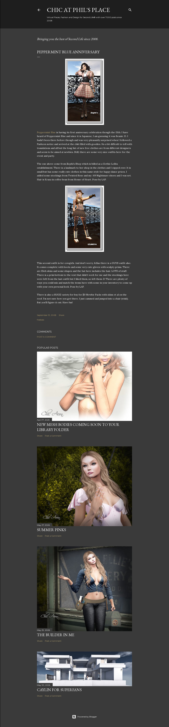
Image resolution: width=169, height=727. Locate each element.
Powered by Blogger (84, 717)
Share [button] (61, 315)
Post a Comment (46, 337)
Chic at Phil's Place (78, 10)
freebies (40, 319)
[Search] (130, 9)
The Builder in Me (55, 634)
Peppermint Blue (46, 132)
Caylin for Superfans (59, 689)
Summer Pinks (51, 529)
